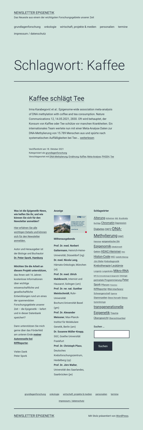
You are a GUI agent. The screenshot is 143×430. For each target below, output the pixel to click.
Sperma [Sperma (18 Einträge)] (114, 293)
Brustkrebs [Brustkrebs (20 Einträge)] (123, 218)
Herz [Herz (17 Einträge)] (123, 252)
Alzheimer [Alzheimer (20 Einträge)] (110, 218)
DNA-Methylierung (59, 156)
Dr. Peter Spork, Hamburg (28, 257)
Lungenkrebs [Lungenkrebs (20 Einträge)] (107, 271)
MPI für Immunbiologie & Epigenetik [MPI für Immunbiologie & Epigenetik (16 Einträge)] (106, 276)
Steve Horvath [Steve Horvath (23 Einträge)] (114, 297)
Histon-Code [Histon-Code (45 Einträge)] (102, 256)
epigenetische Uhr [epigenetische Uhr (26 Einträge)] (111, 241)
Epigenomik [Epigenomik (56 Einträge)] (102, 246)
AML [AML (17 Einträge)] (116, 218)
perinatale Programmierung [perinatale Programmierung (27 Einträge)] (108, 280)
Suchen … (99, 326)
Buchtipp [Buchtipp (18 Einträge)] (97, 223)
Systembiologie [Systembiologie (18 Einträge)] (100, 302)
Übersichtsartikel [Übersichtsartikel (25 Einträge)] (117, 318)
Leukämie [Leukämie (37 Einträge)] (117, 265)
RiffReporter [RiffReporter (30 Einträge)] (100, 289)
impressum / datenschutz (30, 33)
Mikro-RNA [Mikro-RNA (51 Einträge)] (121, 271)
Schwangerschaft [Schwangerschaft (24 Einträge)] (102, 293)
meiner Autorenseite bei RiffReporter (27, 338)
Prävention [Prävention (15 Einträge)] (113, 285)
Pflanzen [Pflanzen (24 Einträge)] (105, 285)
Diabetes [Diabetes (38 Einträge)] (99, 229)
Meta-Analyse (94, 156)
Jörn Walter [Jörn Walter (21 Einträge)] (99, 261)
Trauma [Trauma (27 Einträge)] (114, 313)
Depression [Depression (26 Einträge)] (120, 223)
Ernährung (74, 156)
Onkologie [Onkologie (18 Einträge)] (123, 276)
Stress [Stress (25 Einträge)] (124, 297)
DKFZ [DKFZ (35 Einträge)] (108, 229)
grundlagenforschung (27, 26)
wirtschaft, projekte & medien (78, 26)
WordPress (122, 415)
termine (122, 26)
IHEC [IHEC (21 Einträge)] (113, 257)
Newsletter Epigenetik (34, 13)
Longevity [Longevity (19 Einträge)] (98, 271)
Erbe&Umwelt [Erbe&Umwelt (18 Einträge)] (117, 247)
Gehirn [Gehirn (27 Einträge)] (97, 251)
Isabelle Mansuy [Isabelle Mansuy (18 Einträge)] (122, 257)
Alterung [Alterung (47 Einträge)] (99, 218)
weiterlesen (87, 138)
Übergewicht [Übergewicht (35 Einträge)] (101, 318)
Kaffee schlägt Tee (56, 98)
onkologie (50, 26)
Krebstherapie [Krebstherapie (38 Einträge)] (102, 265)
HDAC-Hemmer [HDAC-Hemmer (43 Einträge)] (111, 251)
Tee (112, 156)
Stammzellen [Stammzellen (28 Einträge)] (100, 297)
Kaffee (83, 156)
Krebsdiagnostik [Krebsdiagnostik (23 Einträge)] (111, 261)
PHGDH (105, 156)
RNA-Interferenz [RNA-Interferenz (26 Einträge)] (115, 289)
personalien (107, 26)
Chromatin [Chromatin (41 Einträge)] (108, 222)
